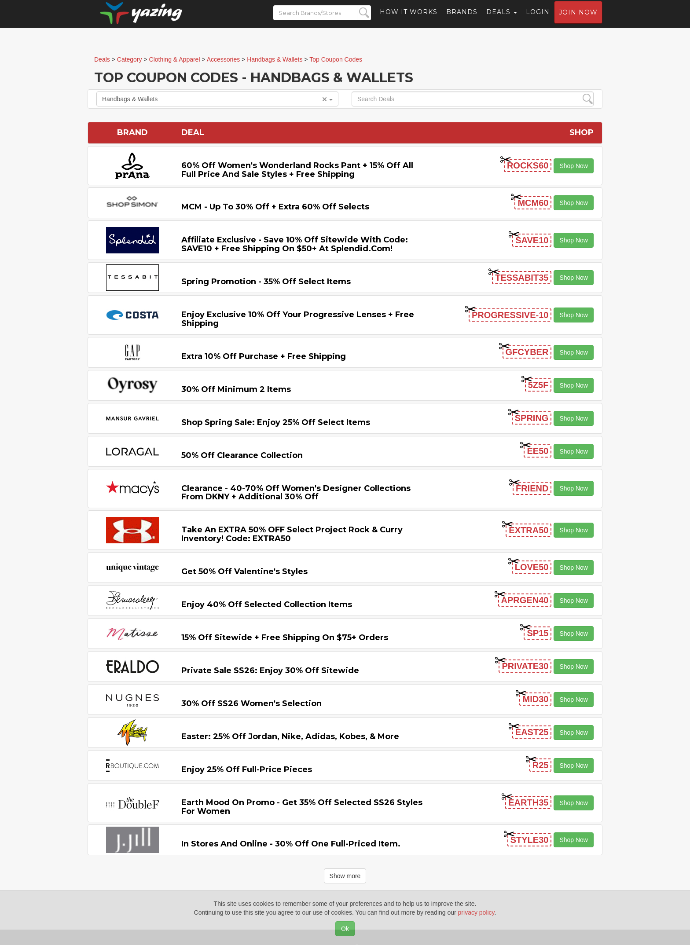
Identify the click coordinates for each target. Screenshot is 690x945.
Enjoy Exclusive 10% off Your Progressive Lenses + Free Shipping (297, 319)
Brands (461, 20)
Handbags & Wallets (217, 99)
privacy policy (476, 912)
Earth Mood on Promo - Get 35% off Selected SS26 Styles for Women (301, 807)
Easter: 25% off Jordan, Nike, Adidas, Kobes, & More (290, 736)
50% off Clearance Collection (242, 455)
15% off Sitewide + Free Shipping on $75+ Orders (284, 637)
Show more (345, 875)
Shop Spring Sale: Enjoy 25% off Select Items (275, 422)
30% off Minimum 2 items (236, 389)
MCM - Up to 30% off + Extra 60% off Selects (275, 207)
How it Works (408, 20)
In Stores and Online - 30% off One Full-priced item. (290, 844)
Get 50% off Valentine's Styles (244, 571)
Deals (501, 20)
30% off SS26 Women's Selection (251, 703)
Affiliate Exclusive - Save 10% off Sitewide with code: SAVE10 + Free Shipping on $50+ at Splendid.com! (294, 244)
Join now (578, 20)
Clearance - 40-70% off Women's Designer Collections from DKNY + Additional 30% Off (296, 492)
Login (538, 20)
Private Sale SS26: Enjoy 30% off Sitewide (270, 670)
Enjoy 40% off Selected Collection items (266, 604)
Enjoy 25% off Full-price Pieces (246, 769)
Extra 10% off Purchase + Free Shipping (263, 356)
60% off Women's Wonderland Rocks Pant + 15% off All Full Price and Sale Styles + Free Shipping (297, 170)
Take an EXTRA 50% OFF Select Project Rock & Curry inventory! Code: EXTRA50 (292, 534)
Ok (345, 928)
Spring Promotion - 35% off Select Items (266, 281)
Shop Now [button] (573, 165)
